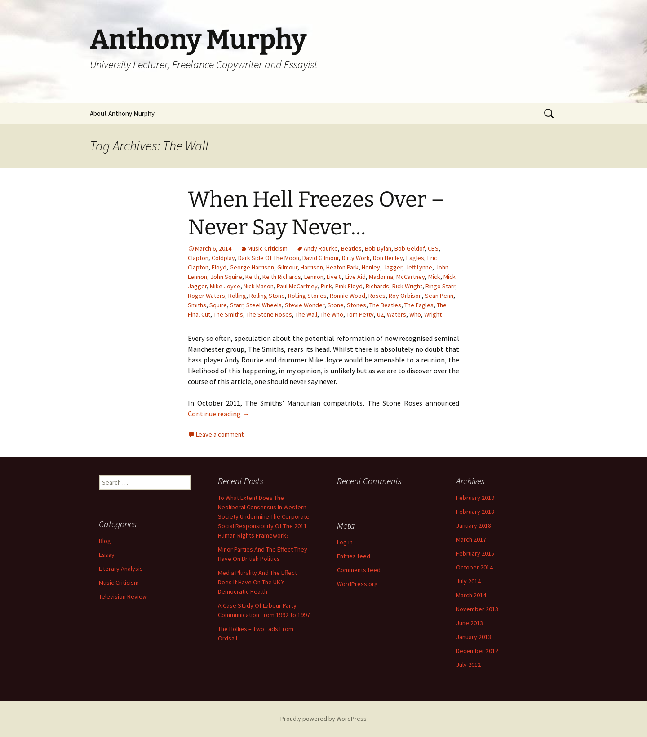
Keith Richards (281, 277)
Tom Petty (360, 314)
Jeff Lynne (418, 267)
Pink (326, 286)
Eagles (415, 258)
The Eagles (419, 305)
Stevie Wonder (304, 305)
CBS (433, 248)
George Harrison (252, 267)
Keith (252, 277)
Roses (377, 295)
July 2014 (468, 581)
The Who (331, 314)
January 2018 (473, 525)
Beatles (351, 248)
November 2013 (477, 609)
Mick (434, 277)
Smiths (197, 305)
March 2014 (471, 595)
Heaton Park (342, 267)
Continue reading (218, 413)
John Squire (226, 277)
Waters (396, 314)
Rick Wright (407, 286)
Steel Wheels (264, 305)
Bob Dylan (378, 248)
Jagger (392, 267)
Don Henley (388, 258)
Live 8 (334, 277)
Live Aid (355, 277)
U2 (380, 314)
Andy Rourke (321, 248)
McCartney (410, 277)
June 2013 (469, 623)
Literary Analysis (121, 569)
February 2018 (475, 512)
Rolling (237, 295)
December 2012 (477, 651)
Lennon (314, 277)
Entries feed (353, 556)
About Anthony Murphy (122, 113)
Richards (377, 286)
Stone (336, 305)
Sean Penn (439, 295)
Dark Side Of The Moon (268, 258)
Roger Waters (206, 295)
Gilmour (287, 267)
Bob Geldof (409, 248)
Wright (433, 314)
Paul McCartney (297, 286)
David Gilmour (320, 258)
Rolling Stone (267, 295)
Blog (105, 541)
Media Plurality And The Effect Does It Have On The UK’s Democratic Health (257, 582)
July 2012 (468, 665)
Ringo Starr (440, 286)
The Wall (306, 314)
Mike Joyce (225, 286)
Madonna (381, 277)
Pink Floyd (349, 286)
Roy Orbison (405, 295)
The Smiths (228, 314)
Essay (107, 555)
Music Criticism (268, 248)
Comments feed (359, 570)
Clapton (198, 258)
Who (415, 314)
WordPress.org (357, 584)
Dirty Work (356, 258)
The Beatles (385, 305)
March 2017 (471, 539)
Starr (236, 305)
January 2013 (473, 637)
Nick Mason (259, 286)
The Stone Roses (269, 314)
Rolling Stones (307, 295)
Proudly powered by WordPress (323, 719)
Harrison (312, 267)
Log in (345, 542)
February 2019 (475, 498)
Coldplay (223, 258)
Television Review (123, 596)
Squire (218, 305)
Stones (356, 305)
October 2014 (474, 567)
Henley (371, 267)
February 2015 (475, 553)
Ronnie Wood (347, 295)
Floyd (219, 267)
